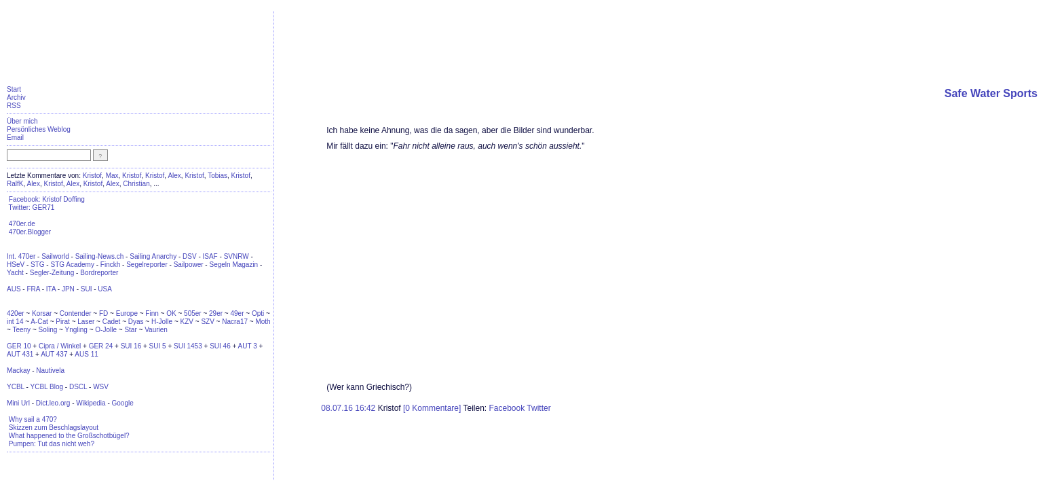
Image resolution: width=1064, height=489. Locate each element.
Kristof (92, 175)
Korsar (42, 313)
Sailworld (55, 256)
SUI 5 (157, 346)
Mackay (18, 370)
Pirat (63, 321)
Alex (174, 175)
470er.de (22, 224)
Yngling (76, 329)
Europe (127, 313)
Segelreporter (147, 264)
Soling (48, 329)
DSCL (78, 387)
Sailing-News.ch (99, 256)
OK (171, 313)
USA (105, 289)
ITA (51, 289)
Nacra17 (235, 321)
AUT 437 (54, 354)
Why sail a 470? (33, 419)
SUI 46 (220, 346)
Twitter (538, 408)
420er (15, 313)
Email (15, 137)
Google (123, 403)
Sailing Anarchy (153, 256)
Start (14, 89)
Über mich (22, 121)
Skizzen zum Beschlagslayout (53, 427)
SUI (86, 289)
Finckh (110, 264)
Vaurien (156, 329)
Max (112, 175)
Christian (136, 183)
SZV (207, 321)
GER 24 (101, 346)
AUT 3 (247, 346)
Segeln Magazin (233, 264)
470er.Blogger (30, 232)
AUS (14, 289)
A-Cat (39, 321)
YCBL (15, 387)
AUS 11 (86, 354)
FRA (32, 289)
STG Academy (72, 264)
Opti (258, 313)
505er (193, 313)
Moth (262, 321)
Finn (151, 313)
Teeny (21, 329)
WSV (101, 387)
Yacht (15, 272)
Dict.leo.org (53, 403)
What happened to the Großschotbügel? (69, 435)
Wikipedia (90, 403)
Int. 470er (21, 256)
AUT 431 (20, 354)
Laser (85, 321)
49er (237, 313)
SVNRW (236, 256)
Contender (76, 313)
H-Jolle (161, 321)
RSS (14, 105)
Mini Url (18, 403)
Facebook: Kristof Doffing (47, 199)
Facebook (507, 408)
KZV (186, 321)
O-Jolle (106, 329)
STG (38, 264)
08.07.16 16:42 (349, 408)
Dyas (136, 321)
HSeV (15, 264)
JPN (68, 289)
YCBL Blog (46, 387)
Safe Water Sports (991, 93)
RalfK (15, 183)
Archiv (16, 97)
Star (130, 329)
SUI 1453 (188, 346)
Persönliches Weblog (39, 129)
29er (216, 313)
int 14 (15, 321)
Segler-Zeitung (52, 272)
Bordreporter (99, 272)
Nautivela (50, 370)
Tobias (217, 175)
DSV (190, 256)
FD (103, 313)
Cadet (111, 321)
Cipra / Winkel (60, 346)
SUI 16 (131, 346)
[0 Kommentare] (432, 408)
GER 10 (19, 346)
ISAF (210, 256)
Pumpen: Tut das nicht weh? (51, 444)
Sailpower (189, 264)
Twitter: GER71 (32, 207)
